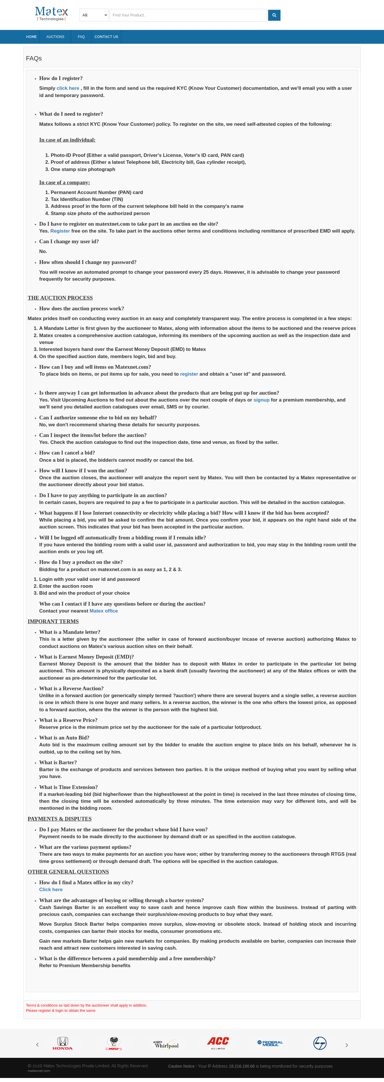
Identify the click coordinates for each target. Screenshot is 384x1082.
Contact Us (106, 37)
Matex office (104, 611)
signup (261, 400)
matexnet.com (39, 1071)
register (189, 374)
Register (60, 231)
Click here (51, 889)
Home (31, 37)
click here (68, 88)
